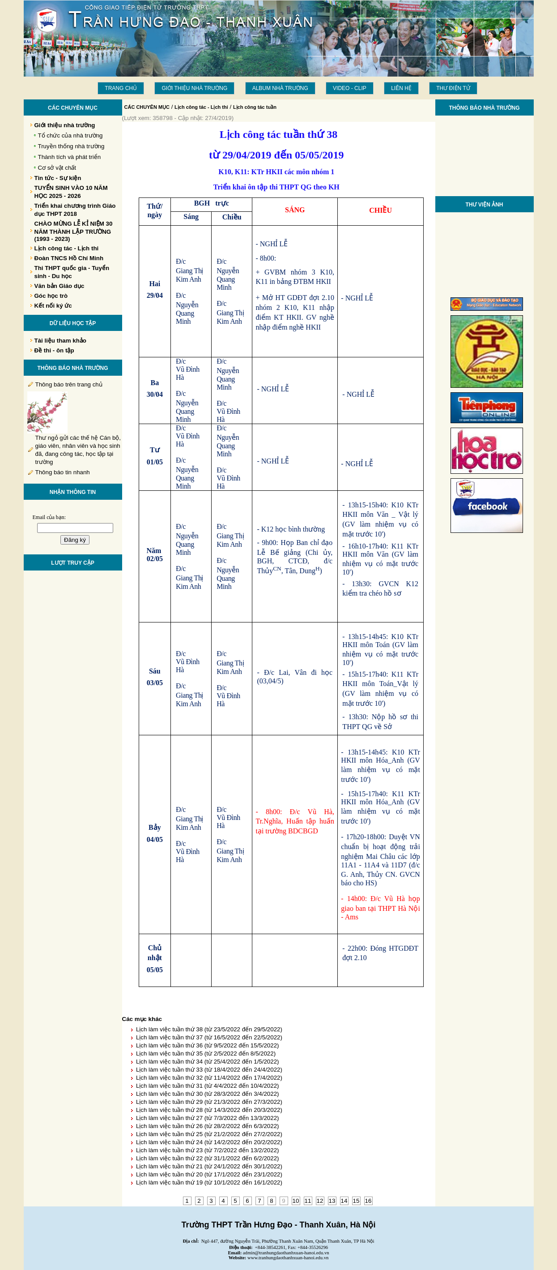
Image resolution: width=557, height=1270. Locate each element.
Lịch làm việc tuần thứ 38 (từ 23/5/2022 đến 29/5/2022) (209, 1029)
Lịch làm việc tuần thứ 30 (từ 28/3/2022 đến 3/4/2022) (207, 1093)
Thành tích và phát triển (69, 157)
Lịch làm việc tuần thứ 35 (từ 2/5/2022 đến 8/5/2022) (206, 1053)
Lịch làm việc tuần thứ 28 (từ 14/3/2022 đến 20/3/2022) (209, 1110)
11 (308, 1200)
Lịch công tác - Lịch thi (201, 107)
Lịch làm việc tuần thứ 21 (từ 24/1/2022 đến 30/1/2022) (209, 1166)
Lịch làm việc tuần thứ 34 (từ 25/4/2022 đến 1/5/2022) (207, 1061)
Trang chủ (121, 88)
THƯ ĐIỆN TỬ (453, 88)
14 (344, 1200)
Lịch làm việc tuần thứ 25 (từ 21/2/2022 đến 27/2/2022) (209, 1134)
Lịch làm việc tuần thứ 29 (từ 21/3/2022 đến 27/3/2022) (209, 1101)
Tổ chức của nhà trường (70, 135)
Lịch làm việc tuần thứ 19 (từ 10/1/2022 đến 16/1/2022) (209, 1182)
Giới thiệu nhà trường (194, 88)
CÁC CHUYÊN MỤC (147, 107)
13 (332, 1200)
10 (296, 1200)
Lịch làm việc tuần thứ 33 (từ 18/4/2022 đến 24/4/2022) (209, 1069)
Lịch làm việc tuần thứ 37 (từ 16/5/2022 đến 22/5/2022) (209, 1037)
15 (356, 1200)
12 (320, 1200)
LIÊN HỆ (401, 88)
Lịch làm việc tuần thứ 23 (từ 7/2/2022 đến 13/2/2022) (207, 1150)
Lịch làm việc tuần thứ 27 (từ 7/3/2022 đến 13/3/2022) (207, 1118)
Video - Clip (349, 88)
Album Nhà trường (280, 88)
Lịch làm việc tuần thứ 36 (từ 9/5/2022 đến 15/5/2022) (207, 1045)
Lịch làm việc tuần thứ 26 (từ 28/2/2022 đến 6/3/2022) (207, 1126)
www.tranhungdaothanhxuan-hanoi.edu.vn (287, 1257)
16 (368, 1200)
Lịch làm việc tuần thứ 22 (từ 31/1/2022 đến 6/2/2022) (207, 1158)
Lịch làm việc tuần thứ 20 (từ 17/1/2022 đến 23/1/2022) (209, 1174)
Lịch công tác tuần (254, 107)
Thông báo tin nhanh (62, 472)
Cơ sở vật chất (57, 167)
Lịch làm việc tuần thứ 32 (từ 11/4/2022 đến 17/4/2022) (209, 1077)
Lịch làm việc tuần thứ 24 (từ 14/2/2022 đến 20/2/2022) (209, 1142)
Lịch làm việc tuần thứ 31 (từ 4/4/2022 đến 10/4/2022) (207, 1085)
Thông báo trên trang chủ (68, 384)
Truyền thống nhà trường (71, 146)
